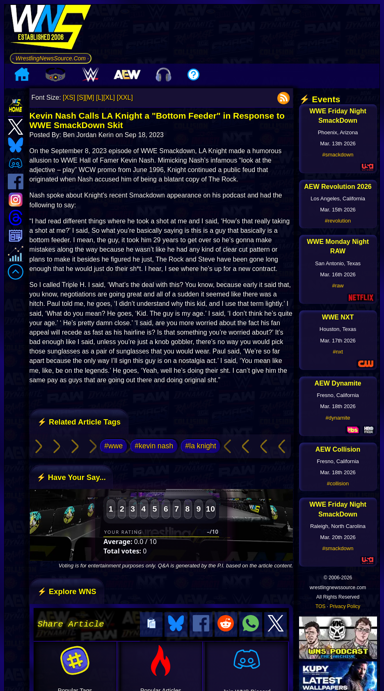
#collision (338, 483)
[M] (89, 97)
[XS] (69, 97)
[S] (81, 97)
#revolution (338, 221)
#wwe (113, 446)
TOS (320, 606)
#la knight (200, 446)
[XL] (109, 97)
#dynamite (338, 418)
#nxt (338, 352)
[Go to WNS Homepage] (50, 28)
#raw (337, 285)
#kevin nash (154, 446)
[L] (99, 97)
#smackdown (338, 155)
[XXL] (125, 97)
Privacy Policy (344, 606)
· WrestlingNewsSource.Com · (50, 58)
